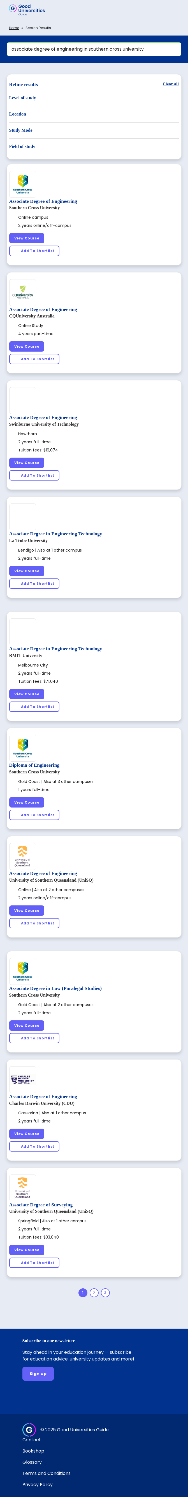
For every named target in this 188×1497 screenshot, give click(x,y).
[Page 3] (105, 1292)
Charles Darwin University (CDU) (42, 1103)
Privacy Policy (37, 1484)
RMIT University (25, 655)
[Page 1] (82, 1292)
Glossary (32, 1462)
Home (14, 27)
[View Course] (27, 238)
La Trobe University (28, 540)
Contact (31, 1440)
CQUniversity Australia (32, 316)
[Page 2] (94, 1292)
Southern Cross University (34, 207)
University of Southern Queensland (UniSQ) (51, 880)
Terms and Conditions (46, 1473)
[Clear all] (171, 84)
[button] (175, 9)
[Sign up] (38, 1374)
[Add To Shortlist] (34, 251)
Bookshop (33, 1451)
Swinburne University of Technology (44, 424)
